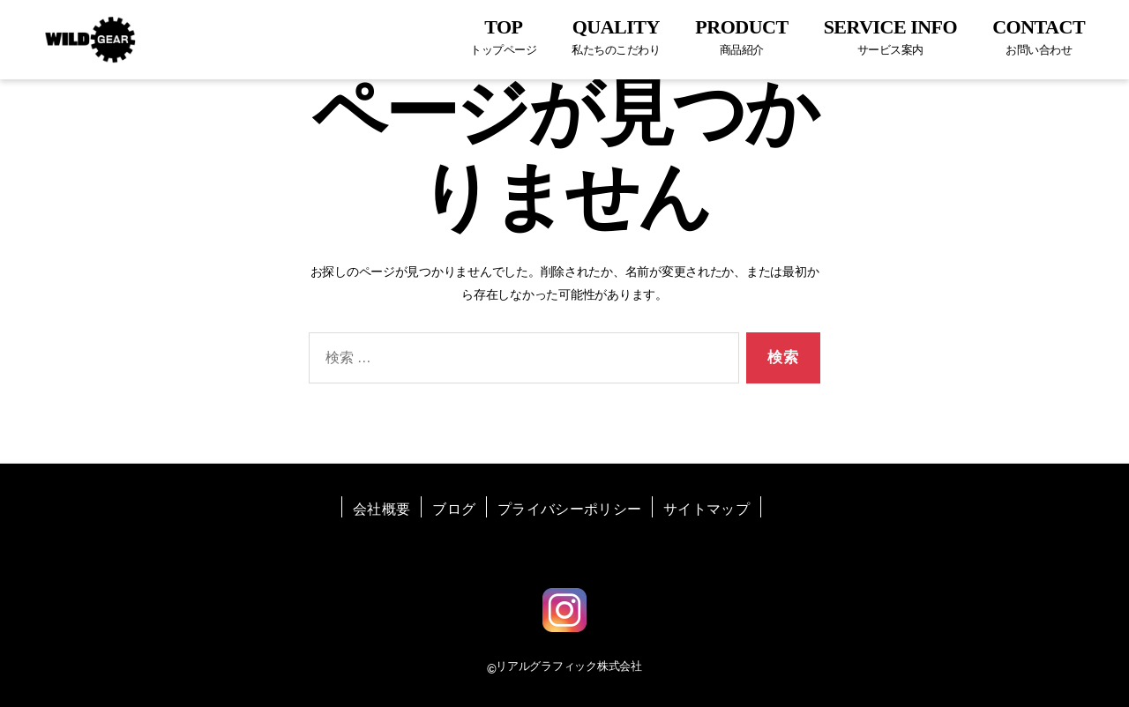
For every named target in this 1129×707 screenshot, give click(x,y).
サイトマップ (706, 509)
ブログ (453, 509)
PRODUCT (741, 36)
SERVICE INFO (891, 36)
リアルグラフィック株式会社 (569, 666)
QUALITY (616, 36)
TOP (503, 36)
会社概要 (381, 509)
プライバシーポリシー (569, 509)
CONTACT (1038, 36)
